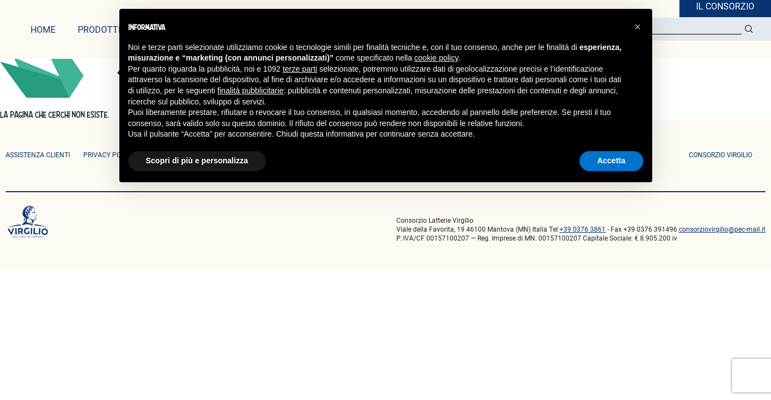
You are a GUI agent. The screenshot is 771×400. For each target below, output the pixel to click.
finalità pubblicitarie (251, 90)
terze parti (300, 68)
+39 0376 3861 (583, 228)
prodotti (99, 29)
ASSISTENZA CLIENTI (38, 154)
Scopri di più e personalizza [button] (197, 160)
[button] (638, 27)
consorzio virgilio (720, 154)
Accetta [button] (611, 160)
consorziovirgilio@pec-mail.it (722, 228)
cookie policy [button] (436, 57)
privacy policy (108, 154)
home (43, 29)
